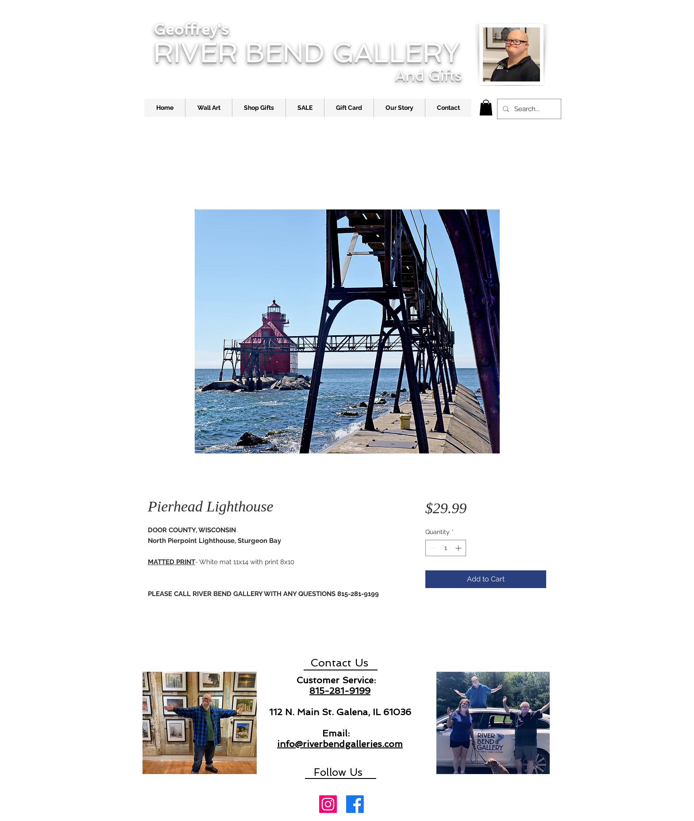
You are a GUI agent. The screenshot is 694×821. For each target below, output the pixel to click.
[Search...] (528, 109)
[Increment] (459, 548)
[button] (208, 108)
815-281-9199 (339, 690)
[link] (486, 108)
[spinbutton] (446, 548)
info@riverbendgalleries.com (340, 744)
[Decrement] (432, 548)
